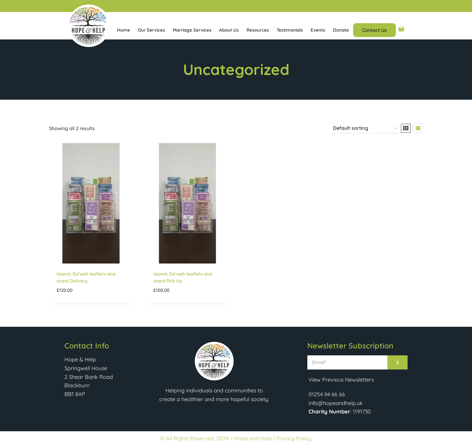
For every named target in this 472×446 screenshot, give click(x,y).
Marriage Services (192, 30)
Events (318, 30)
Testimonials (290, 30)
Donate (341, 30)
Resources (258, 30)
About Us (229, 30)
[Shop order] (364, 128)
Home (123, 30)
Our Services (151, 30)
